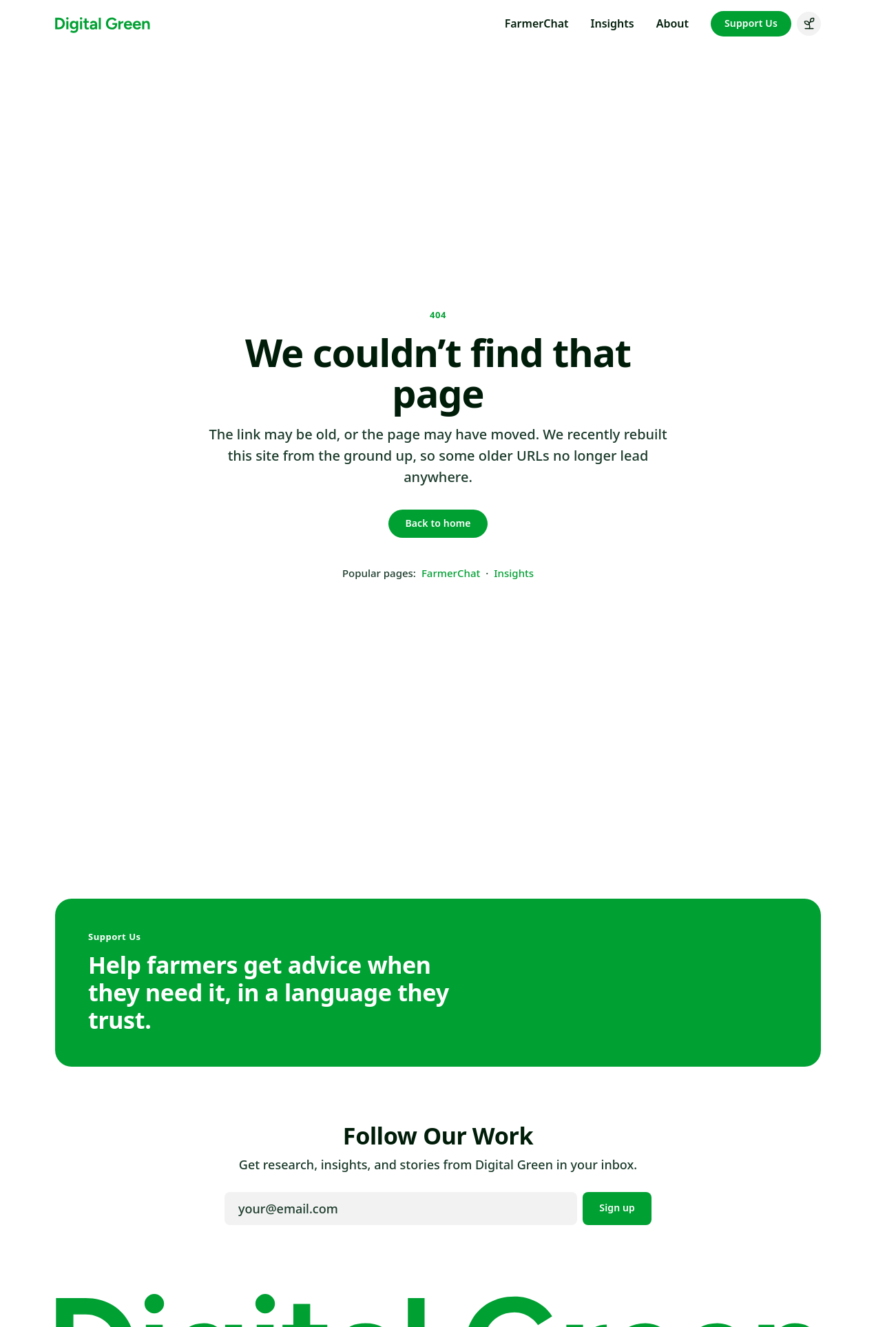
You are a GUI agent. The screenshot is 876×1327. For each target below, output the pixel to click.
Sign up (617, 1207)
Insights (612, 23)
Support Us (751, 23)
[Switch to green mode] (809, 24)
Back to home (437, 523)
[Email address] (401, 1208)
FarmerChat (537, 23)
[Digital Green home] (102, 24)
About (672, 23)
